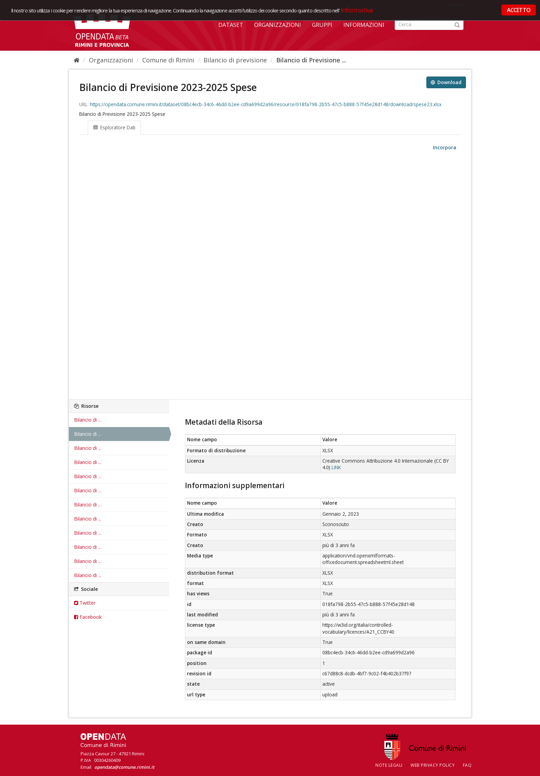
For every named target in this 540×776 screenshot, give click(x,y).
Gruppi (322, 25)
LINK (336, 467)
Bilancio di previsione (235, 60)
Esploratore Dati (114, 127)
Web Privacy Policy (433, 765)
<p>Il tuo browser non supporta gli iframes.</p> (270, 275)
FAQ (467, 765)
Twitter (84, 602)
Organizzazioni (277, 25)
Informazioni (363, 25)
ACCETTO (518, 10)
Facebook (88, 617)
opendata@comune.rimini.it (124, 767)
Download (446, 82)
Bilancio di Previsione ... (311, 60)
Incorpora (444, 147)
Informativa (357, 10)
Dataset (230, 25)
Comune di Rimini (168, 60)
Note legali (389, 765)
